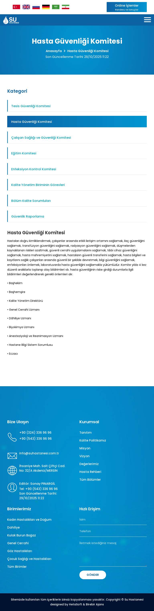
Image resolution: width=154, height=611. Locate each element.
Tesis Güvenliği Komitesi (31, 106)
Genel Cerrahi (18, 543)
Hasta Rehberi (90, 472)
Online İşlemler (127, 7)
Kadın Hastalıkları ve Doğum (29, 520)
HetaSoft (75, 604)
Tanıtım (85, 432)
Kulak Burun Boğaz (21, 535)
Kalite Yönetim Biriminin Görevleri (38, 185)
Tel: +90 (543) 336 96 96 (38, 489)
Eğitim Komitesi (23, 153)
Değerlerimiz (89, 464)
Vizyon (84, 456)
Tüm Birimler (17, 567)
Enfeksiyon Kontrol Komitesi (33, 169)
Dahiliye (13, 527)
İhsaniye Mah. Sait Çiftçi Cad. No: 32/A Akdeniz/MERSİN (42, 468)
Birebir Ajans (95, 604)
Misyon (84, 448)
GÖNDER (93, 575)
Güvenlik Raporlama (27, 216)
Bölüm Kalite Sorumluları (31, 200)
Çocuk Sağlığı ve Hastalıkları (29, 559)
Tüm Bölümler (90, 480)
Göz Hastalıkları (19, 551)
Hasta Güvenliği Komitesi (31, 121)
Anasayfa (54, 51)
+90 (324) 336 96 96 (35, 432)
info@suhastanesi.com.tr (39, 453)
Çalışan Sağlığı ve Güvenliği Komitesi (41, 137)
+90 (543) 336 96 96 (35, 438)
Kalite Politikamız (92, 440)
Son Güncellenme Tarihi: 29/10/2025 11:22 (38, 495)
